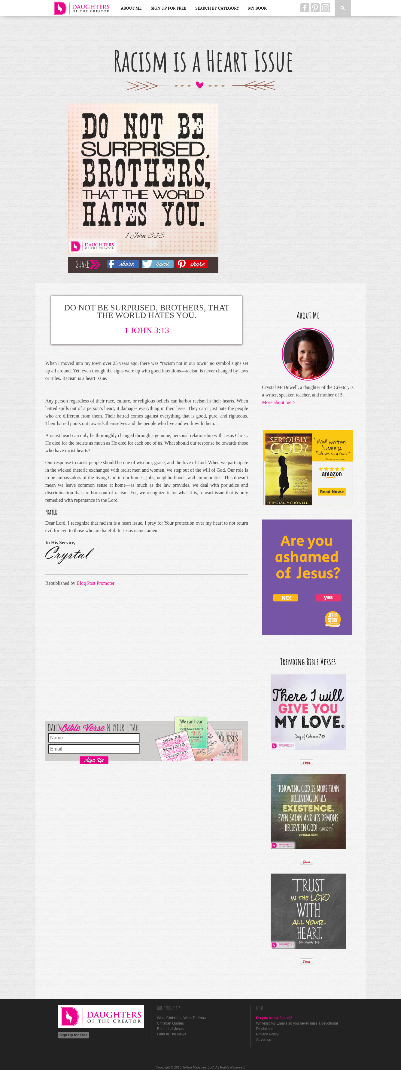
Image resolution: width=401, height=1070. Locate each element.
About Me (131, 8)
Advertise (263, 1040)
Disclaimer (264, 1029)
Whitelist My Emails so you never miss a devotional (297, 1023)
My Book (257, 8)
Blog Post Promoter (95, 583)
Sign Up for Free (169, 8)
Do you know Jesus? (274, 1018)
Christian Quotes (170, 1023)
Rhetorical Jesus (170, 1029)
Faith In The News (171, 1034)
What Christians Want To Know (182, 1018)
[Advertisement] (146, 652)
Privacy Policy (267, 1034)
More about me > (278, 402)
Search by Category (217, 8)
